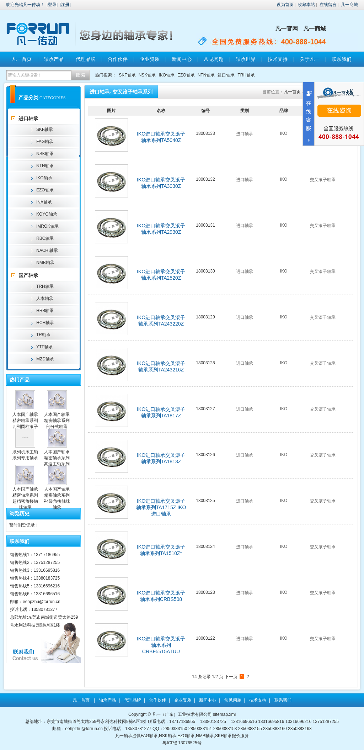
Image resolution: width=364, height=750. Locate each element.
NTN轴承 (206, 75)
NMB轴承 (45, 262)
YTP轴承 (44, 346)
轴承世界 (246, 59)
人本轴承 (44, 298)
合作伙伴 (118, 59)
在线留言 (328, 4)
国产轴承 (28, 275)
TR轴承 (43, 334)
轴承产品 (54, 59)
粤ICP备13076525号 (181, 742)
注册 (65, 4)
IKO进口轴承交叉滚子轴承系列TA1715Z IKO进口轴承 (161, 507)
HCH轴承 (45, 322)
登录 (52, 4)
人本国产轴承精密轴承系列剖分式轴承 (57, 420)
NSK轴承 (147, 75)
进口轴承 (226, 75)
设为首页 (285, 4)
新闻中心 (182, 59)
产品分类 (28, 97)
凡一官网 (286, 29)
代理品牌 (86, 59)
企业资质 (150, 59)
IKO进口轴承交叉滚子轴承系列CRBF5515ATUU (161, 645)
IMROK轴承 (47, 226)
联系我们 (342, 59)
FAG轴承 (44, 141)
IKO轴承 (167, 75)
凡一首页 (22, 59)
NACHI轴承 (47, 250)
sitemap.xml (224, 714)
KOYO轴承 (46, 214)
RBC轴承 (45, 238)
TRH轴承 (246, 75)
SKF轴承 (127, 75)
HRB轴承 (45, 310)
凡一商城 (349, 4)
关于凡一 (310, 59)
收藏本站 (306, 4)
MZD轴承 (45, 358)
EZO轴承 (186, 75)
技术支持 (278, 59)
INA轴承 (44, 202)
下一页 (231, 676)
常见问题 (214, 59)
